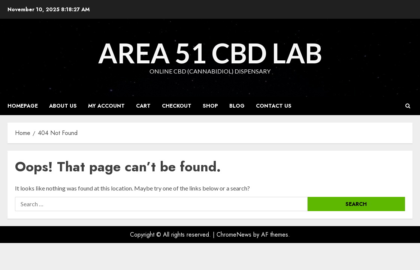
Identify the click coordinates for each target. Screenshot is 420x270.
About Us (63, 106)
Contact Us (273, 106)
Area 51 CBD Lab (210, 53)
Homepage (22, 106)
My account (106, 106)
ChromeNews (234, 234)
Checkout (176, 106)
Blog (237, 106)
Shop (210, 106)
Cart (143, 106)
